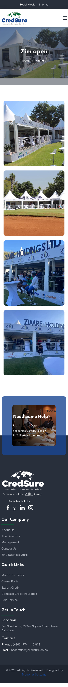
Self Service (9, 600)
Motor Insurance (12, 575)
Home (25, 61)
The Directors (10, 536)
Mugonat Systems (34, 674)
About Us (7, 530)
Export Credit (10, 587)
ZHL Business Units (14, 554)
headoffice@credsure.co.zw (29, 650)
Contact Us (8, 548)
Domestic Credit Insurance (19, 593)
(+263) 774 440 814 (26, 644)
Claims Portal (10, 581)
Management (10, 542)
